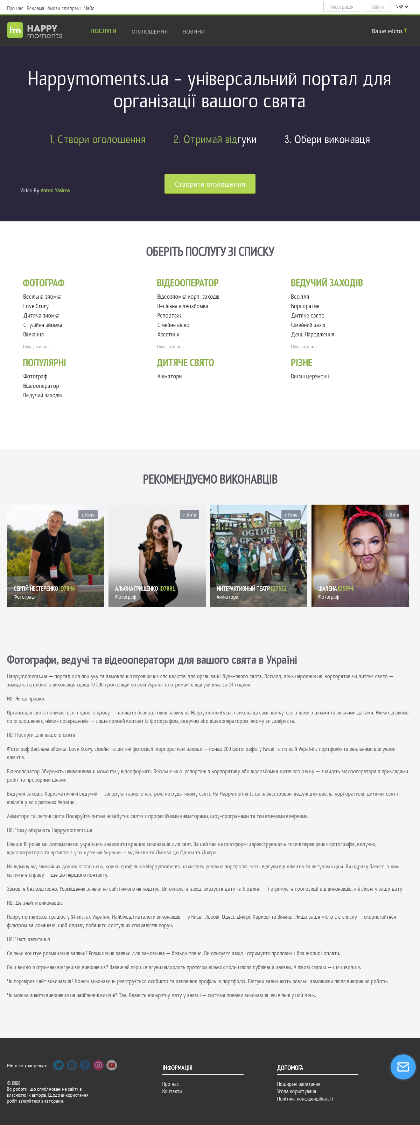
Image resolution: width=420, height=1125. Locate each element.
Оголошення (150, 31)
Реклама (35, 8)
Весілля (301, 297)
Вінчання (35, 334)
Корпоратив (306, 306)
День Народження (314, 334)
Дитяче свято (309, 316)
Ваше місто (391, 31)
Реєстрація (342, 7)
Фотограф (35, 376)
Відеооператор (41, 386)
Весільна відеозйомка (184, 306)
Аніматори (170, 376)
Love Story (37, 306)
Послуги (103, 32)
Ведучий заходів (42, 395)
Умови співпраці (64, 8)
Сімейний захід (309, 325)
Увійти (378, 7)
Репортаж (171, 316)
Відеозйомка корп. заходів (190, 297)
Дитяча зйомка (43, 316)
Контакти (172, 1091)
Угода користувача (296, 1091)
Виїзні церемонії (310, 376)
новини (194, 31)
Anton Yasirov (55, 190)
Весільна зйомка (44, 297)
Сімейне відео (175, 325)
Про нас (15, 8)
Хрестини (170, 334)
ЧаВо (89, 8)
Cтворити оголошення (210, 184)
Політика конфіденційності (305, 1099)
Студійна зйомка (44, 325)
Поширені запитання (299, 1084)
